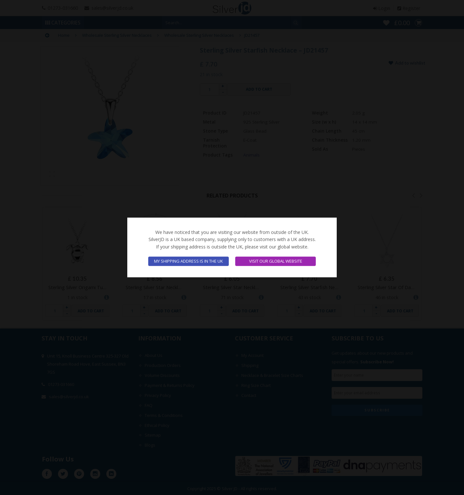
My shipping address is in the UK (188, 261)
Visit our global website (275, 261)
